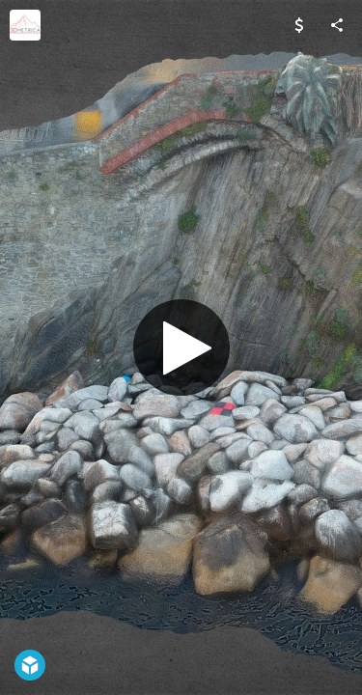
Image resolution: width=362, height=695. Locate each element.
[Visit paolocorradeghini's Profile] (25, 25)
